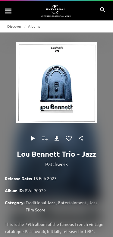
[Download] (56, 138)
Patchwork (56, 164)
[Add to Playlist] (44, 138)
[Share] (80, 138)
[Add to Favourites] (68, 138)
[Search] (8, 11)
